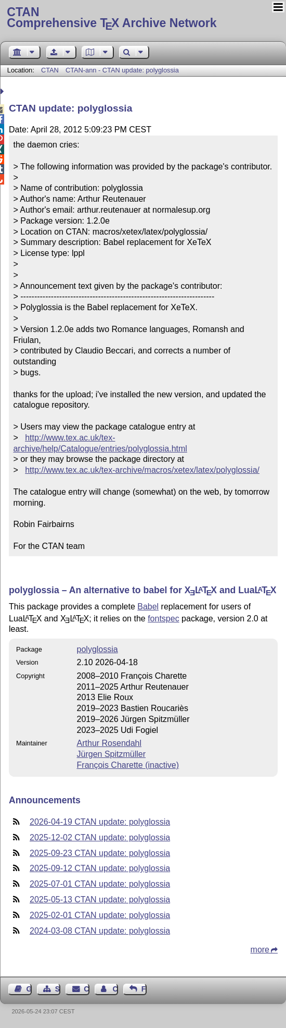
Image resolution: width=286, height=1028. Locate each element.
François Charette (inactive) (128, 765)
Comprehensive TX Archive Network (143, 18)
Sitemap (57, 989)
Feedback (144, 989)
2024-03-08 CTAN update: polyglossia (100, 930)
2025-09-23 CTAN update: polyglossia (100, 853)
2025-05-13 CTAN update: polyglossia (100, 899)
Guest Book (29, 989)
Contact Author (115, 989)
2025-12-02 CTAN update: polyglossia (100, 837)
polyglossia (97, 649)
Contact (86, 989)
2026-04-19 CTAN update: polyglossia (100, 821)
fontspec (163, 618)
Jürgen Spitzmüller (111, 754)
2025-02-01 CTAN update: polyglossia (100, 915)
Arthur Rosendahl (109, 743)
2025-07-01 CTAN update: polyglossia (100, 883)
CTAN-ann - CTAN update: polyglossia (122, 70)
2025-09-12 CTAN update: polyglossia (100, 868)
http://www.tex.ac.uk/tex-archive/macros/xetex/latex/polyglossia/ (142, 470)
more (260, 949)
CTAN (50, 70)
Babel (148, 606)
